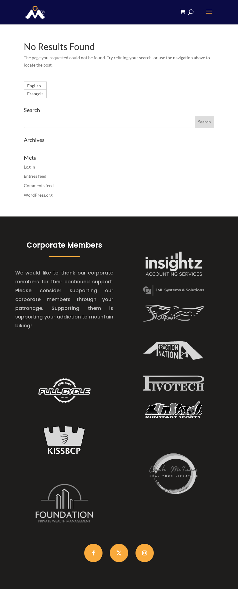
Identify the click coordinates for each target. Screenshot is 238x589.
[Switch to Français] (35, 94)
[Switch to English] (35, 86)
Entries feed (35, 176)
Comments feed (39, 185)
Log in (29, 166)
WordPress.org (38, 195)
